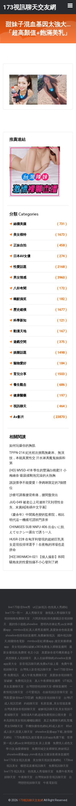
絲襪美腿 (40, 224)
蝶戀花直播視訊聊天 (33, 765)
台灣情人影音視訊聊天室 (36, 669)
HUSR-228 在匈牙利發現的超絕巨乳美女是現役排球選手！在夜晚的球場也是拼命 (36, 544)
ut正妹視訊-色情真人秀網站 (50, 607)
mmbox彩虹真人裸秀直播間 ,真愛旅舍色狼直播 (43, 629)
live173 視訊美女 (15, 771)
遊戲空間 (40, 342)
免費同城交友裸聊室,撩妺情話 (50, 748)
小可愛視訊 (33, 692)
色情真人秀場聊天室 (41, 771)
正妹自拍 (40, 245)
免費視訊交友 (24, 680)
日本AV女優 (40, 256)
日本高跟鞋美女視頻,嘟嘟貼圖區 (37, 717)
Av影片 (40, 417)
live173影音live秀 (19, 607)
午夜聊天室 (25, 777)
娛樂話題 (40, 352)
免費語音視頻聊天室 (48, 697)
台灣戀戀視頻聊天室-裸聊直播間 (46, 686)
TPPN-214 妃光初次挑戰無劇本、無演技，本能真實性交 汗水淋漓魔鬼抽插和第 (37, 458)
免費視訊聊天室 (59, 765)
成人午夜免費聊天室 (34, 675)
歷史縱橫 (40, 310)
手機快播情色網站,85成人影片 (45, 726)
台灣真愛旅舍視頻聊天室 (20, 709)
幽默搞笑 (40, 299)
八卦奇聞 (40, 288)
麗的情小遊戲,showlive (23, 624)
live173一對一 (14, 612)
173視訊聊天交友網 (30, 800)
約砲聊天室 (31, 703)
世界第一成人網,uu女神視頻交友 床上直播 (38, 740)
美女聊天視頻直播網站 (47, 760)
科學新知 (40, 320)
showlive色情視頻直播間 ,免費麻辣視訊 (30, 635)
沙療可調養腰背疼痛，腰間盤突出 (33, 495)
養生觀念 (40, 385)
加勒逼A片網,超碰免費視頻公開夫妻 (44, 714)
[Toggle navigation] (70, 5)
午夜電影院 (50, 782)
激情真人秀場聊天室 (58, 612)
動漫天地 (40, 331)
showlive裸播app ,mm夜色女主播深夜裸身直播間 (38, 754)
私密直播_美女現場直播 (56, 703)
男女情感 (40, 277)
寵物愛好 (40, 363)
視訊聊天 (40, 406)
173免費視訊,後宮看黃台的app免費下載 (39, 737)
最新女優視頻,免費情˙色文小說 (37, 649)
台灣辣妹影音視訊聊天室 (51, 777)
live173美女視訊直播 (17, 760)
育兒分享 (40, 374)
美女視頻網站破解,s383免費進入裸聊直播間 (39, 646)
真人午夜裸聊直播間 (48, 680)
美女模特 (40, 235)
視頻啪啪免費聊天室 (17, 618)
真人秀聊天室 (34, 612)
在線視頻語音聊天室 (56, 692)
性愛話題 (40, 267)
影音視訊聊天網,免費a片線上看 (39, 663)
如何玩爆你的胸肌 (22, 446)
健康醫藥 (40, 395)
